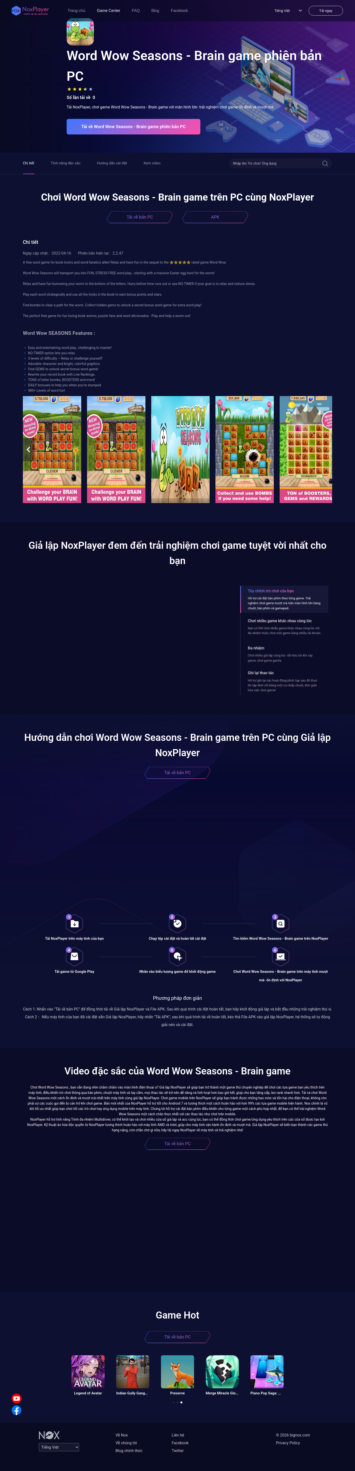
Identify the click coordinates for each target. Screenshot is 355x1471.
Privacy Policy (288, 1443)
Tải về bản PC (140, 217)
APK (215, 217)
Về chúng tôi (126, 1443)
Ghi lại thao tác (261, 673)
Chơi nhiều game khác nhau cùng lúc (280, 621)
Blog (155, 11)
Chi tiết (28, 163)
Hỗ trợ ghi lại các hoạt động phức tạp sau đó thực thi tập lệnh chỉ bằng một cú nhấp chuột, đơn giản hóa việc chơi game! (282, 685)
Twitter (178, 1450)
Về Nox (121, 1435)
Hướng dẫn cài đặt (112, 163)
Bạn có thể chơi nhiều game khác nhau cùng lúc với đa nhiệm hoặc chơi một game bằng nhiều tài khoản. (284, 630)
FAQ (136, 11)
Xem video (151, 163)
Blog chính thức (128, 1450)
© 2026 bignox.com (293, 1435)
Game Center (108, 11)
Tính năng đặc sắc (65, 163)
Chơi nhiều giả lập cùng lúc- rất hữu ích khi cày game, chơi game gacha (280, 658)
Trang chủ (76, 11)
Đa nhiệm (256, 648)
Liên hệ (178, 1435)
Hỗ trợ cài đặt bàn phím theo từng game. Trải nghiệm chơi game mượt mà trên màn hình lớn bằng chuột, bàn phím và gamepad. (284, 603)
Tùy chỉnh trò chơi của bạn (270, 591)
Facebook (179, 11)
